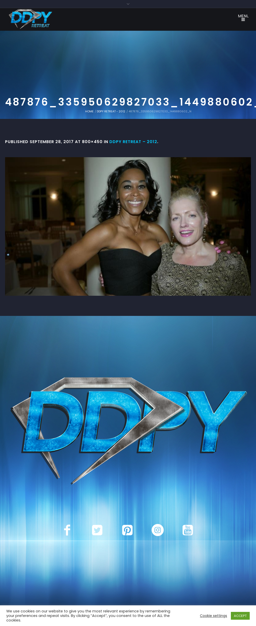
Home (89, 111)
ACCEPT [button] (240, 615)
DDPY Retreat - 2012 (111, 111)
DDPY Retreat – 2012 (133, 142)
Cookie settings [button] (213, 615)
